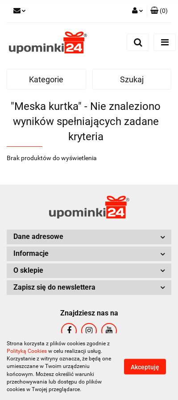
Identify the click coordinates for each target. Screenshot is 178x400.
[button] (159, 11)
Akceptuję (145, 367)
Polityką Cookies (27, 351)
